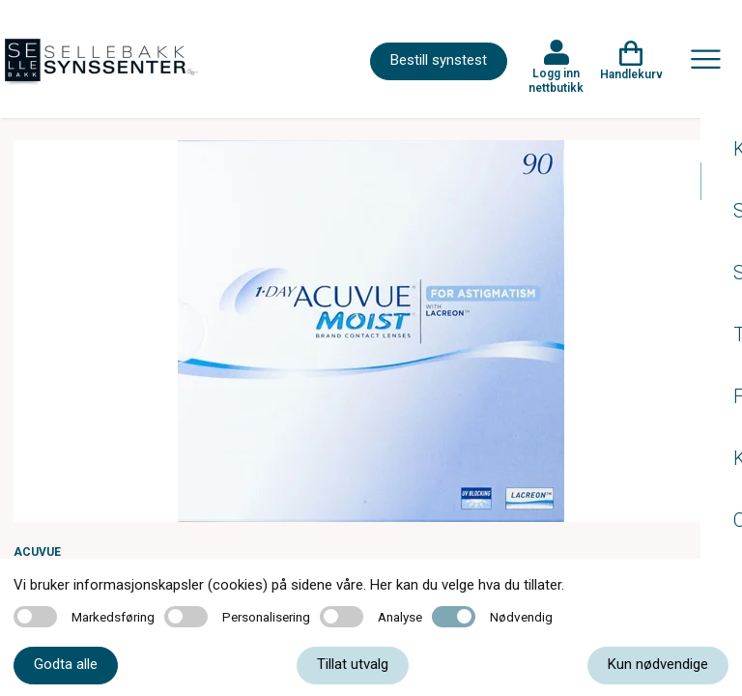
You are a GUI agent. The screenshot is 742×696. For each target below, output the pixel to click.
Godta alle (66, 664)
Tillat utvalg (352, 664)
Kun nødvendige (658, 664)
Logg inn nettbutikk (556, 80)
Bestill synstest (438, 60)
